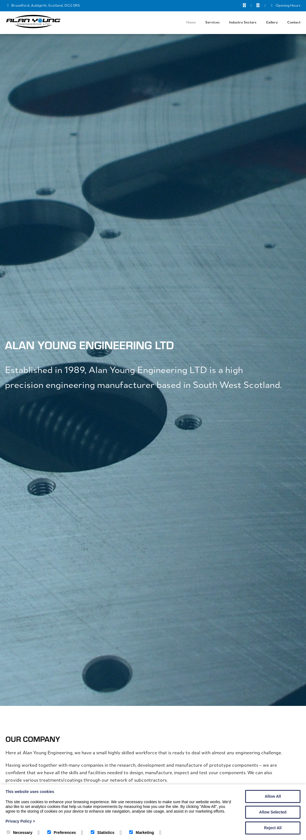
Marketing (141, 832)
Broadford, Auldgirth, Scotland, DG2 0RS (45, 6)
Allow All (273, 796)
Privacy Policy (20, 821)
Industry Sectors (242, 22)
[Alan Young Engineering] (33, 27)
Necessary (19, 832)
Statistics (102, 832)
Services (212, 22)
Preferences (61, 832)
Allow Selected (273, 812)
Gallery (272, 22)
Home (191, 22)
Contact (293, 22)
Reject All (272, 828)
